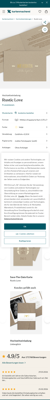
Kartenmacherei (7, 19)
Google (21, 196)
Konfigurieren (25, 241)
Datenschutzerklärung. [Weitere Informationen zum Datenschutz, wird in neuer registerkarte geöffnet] (13, 219)
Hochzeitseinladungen (24, 19)
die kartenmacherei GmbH (18, 11)
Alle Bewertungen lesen (13, 362)
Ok (25, 226)
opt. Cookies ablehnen (25, 234)
